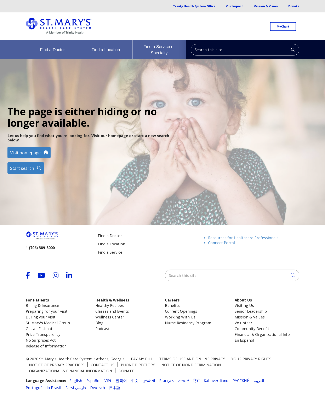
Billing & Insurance (42, 305)
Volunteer (243, 322)
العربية (259, 380)
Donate (293, 6)
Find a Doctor (52, 46)
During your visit (41, 317)
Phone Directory (138, 364)
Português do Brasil (43, 387)
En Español (244, 340)
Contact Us (102, 364)
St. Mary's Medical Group (48, 322)
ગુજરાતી (149, 380)
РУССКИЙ (241, 380)
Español (93, 380)
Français (166, 380)
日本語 (114, 387)
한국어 (121, 380)
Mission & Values (250, 317)
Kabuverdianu (216, 380)
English (75, 380)
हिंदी (196, 380)
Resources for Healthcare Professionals (243, 237)
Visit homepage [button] (29, 153)
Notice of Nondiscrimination (191, 364)
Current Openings (181, 311)
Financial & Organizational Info (262, 334)
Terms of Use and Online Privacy (192, 358)
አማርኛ (183, 380)
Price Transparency (43, 334)
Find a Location (105, 46)
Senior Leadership (251, 311)
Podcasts (103, 328)
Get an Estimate (40, 328)
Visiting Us (244, 305)
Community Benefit (252, 328)
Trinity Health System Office (194, 6)
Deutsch (97, 387)
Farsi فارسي (75, 387)
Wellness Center (109, 317)
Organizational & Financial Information (70, 370)
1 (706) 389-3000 (40, 247)
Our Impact (234, 6)
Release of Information (46, 346)
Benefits (172, 305)
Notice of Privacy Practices (56, 364)
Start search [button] (25, 168)
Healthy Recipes (109, 305)
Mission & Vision (265, 6)
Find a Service (110, 252)
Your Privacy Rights (251, 358)
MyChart (283, 26)
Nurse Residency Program (188, 322)
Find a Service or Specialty (159, 47)
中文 (134, 380)
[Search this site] (245, 49)
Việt (108, 380)
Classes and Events (112, 311)
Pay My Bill (142, 358)
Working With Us (180, 317)
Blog (99, 322)
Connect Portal (221, 242)
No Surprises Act (41, 340)
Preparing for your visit (47, 311)
